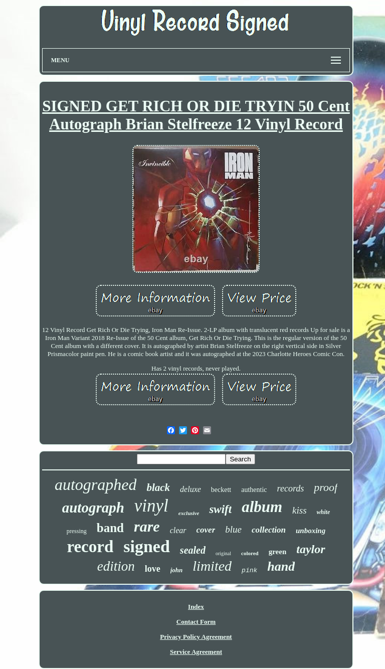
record (90, 547)
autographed (96, 484)
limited (212, 566)
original (223, 553)
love (152, 569)
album (262, 507)
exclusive (189, 513)
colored (250, 553)
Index (196, 606)
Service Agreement (196, 651)
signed (146, 546)
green (278, 552)
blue (233, 529)
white (323, 512)
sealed (193, 550)
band (110, 528)
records (290, 488)
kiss (299, 510)
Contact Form (196, 621)
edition (116, 566)
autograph (93, 507)
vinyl (151, 506)
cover (206, 530)
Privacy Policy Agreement (196, 636)
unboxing (310, 531)
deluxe (190, 489)
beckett (221, 489)
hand (281, 566)
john (176, 570)
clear (178, 530)
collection (269, 530)
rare (147, 526)
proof (325, 487)
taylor (310, 549)
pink (249, 570)
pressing (77, 531)
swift (220, 509)
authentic (254, 489)
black (158, 487)
